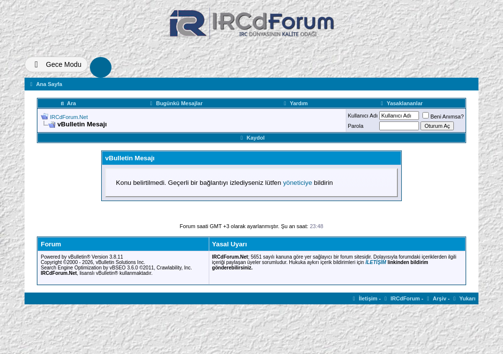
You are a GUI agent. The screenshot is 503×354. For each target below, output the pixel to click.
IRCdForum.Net (69, 117)
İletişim (364, 298)
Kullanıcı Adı (363, 115)
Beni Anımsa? (443, 116)
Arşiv (436, 298)
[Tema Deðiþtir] (56, 64)
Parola (355, 126)
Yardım (294, 103)
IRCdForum (401, 298)
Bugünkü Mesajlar (175, 103)
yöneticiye (297, 182)
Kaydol (251, 138)
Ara (67, 103)
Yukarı (463, 298)
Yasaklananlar (401, 103)
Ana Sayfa (45, 84)
